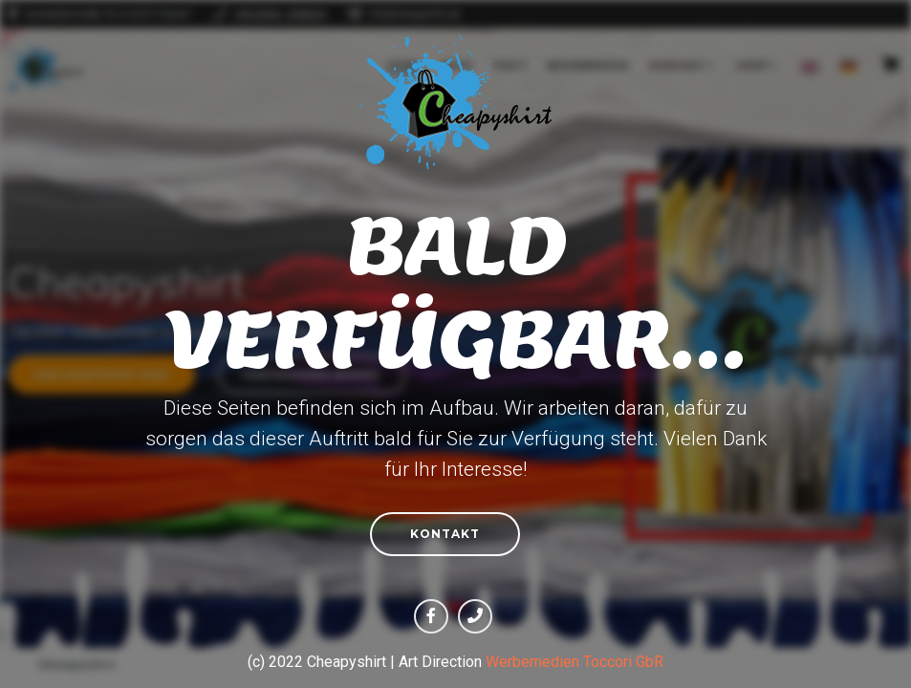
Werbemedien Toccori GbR (574, 662)
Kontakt (445, 534)
